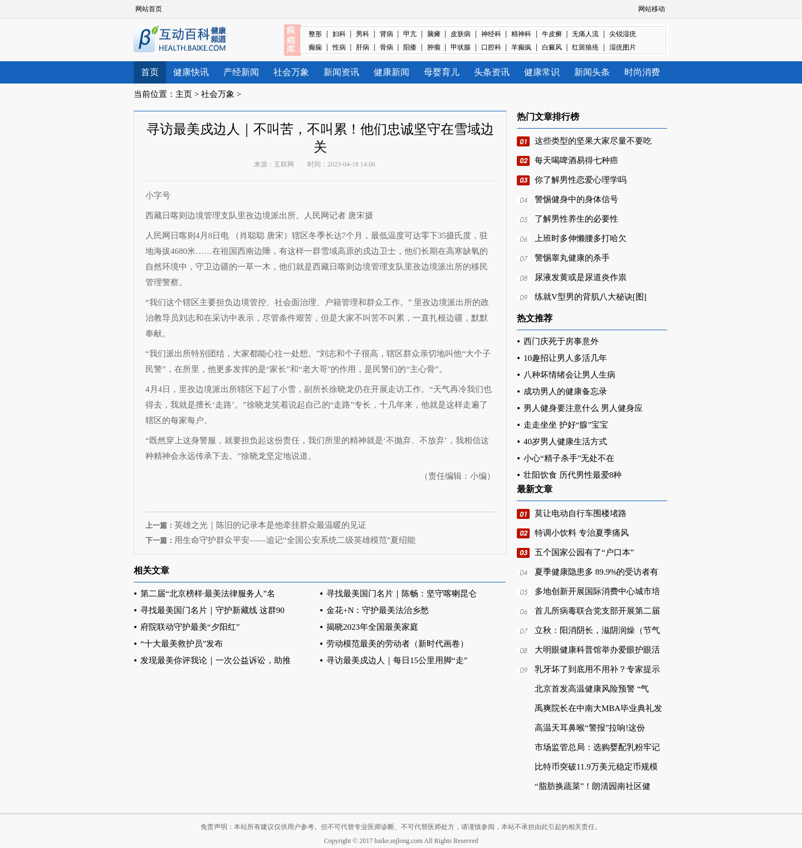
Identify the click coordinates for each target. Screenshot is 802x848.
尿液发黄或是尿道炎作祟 (581, 277)
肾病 (386, 34)
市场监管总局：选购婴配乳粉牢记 (597, 747)
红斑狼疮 (585, 47)
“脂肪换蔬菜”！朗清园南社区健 (593, 786)
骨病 (386, 47)
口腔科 (491, 47)
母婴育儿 (441, 72)
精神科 (521, 34)
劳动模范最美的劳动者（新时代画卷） (397, 643)
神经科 (491, 34)
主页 (183, 94)
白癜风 (552, 47)
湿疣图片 (622, 47)
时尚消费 (642, 72)
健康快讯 (191, 72)
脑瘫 (434, 34)
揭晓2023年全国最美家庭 (372, 626)
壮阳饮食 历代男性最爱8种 (573, 474)
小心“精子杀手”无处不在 (569, 458)
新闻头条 (592, 72)
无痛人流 (585, 34)
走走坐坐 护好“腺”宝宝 (566, 424)
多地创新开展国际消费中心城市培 (597, 591)
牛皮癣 (552, 34)
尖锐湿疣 (622, 34)
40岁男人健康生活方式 (565, 441)
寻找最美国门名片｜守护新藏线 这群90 (212, 610)
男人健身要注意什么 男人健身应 (583, 408)
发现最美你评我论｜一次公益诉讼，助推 (215, 660)
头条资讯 (492, 72)
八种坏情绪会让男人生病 (569, 374)
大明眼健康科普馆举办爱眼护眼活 (597, 649)
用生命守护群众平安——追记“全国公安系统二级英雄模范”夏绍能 (294, 540)
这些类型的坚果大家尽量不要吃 (593, 140)
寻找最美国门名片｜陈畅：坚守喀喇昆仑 (401, 593)
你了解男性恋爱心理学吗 (581, 179)
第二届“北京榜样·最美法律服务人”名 (207, 593)
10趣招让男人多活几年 (565, 358)
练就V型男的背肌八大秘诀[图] (591, 296)
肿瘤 (434, 47)
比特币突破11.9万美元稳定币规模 (596, 766)
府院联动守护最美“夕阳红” (189, 626)
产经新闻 (241, 72)
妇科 (339, 34)
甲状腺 (461, 47)
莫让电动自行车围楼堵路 (581, 513)
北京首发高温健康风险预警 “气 (592, 688)
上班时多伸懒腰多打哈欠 (581, 238)
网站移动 (651, 9)
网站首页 (148, 9)
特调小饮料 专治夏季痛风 (582, 532)
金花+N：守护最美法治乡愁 (377, 610)
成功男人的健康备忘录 (565, 391)
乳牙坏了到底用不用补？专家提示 (597, 669)
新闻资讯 (341, 72)
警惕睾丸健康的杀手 (572, 257)
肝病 (362, 47)
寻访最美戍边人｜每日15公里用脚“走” (396, 660)
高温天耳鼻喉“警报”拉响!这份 (590, 727)
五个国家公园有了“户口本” (584, 552)
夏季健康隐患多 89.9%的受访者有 (597, 571)
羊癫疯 (521, 47)
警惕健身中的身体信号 (576, 199)
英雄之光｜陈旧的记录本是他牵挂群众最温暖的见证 (270, 525)
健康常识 (542, 72)
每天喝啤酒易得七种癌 (576, 160)
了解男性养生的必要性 (576, 218)
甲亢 (410, 34)
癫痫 (315, 47)
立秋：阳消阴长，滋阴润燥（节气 (597, 630)
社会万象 (291, 72)
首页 (150, 72)
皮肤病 (461, 34)
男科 (362, 34)
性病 (339, 47)
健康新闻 (391, 72)
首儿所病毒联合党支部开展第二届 (597, 610)
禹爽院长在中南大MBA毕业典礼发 (598, 708)
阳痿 (410, 47)
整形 (315, 34)
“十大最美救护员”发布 (181, 643)
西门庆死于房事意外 (561, 341)
